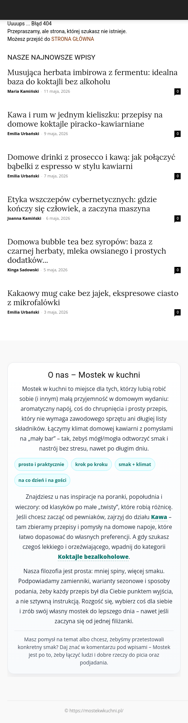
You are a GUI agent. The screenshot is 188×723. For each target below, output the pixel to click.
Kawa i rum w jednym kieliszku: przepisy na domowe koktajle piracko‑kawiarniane (85, 119)
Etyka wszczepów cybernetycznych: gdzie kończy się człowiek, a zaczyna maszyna (82, 204)
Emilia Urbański (23, 133)
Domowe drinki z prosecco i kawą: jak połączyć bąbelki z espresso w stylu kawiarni (91, 161)
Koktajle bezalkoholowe (93, 557)
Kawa (159, 517)
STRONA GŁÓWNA (73, 39)
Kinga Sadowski (23, 269)
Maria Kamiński (23, 91)
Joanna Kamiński (24, 218)
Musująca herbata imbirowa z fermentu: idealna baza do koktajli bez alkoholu (92, 77)
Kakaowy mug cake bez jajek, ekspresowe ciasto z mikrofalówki (92, 297)
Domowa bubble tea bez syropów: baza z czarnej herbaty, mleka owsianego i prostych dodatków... (86, 251)
